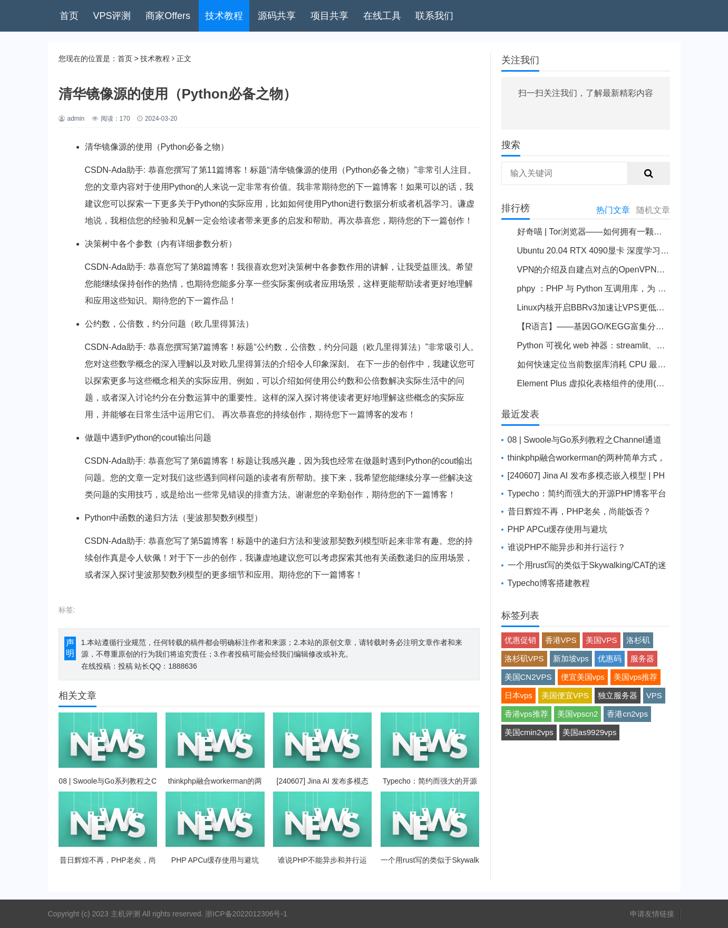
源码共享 (277, 16)
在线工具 (382, 16)
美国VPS (601, 640)
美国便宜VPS (565, 695)
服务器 (642, 658)
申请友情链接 (652, 914)
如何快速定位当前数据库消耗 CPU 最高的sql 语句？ (615, 364)
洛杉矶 (638, 640)
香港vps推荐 (526, 713)
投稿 (125, 666)
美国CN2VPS (528, 676)
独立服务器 (617, 695)
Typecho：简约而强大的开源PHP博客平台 (587, 493)
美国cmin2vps (529, 732)
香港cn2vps (627, 713)
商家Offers (167, 16)
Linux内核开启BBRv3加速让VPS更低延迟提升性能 (612, 307)
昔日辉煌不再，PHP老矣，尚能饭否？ (580, 511)
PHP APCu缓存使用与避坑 (558, 529)
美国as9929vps (589, 732)
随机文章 (653, 210)
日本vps (518, 695)
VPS (654, 695)
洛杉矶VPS (524, 658)
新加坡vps (571, 658)
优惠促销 (520, 640)
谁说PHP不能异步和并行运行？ (567, 547)
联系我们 (434, 16)
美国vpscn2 (577, 713)
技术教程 (224, 16)
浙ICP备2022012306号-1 (246, 914)
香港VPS (561, 640)
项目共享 (329, 16)
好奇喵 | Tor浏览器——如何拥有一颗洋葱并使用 (606, 231)
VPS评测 (112, 16)
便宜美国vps (583, 676)
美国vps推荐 (635, 676)
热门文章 (613, 210)
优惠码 (610, 658)
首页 (69, 16)
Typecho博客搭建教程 (549, 583)
